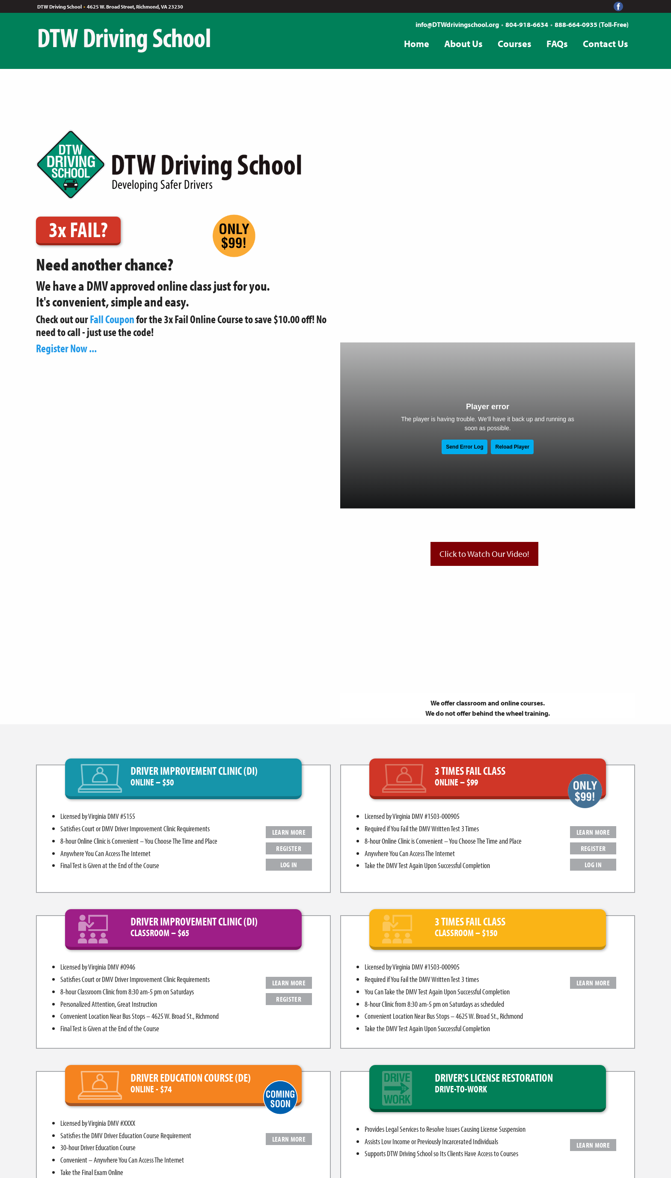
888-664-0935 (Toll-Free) (592, 24)
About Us (463, 44)
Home (416, 44)
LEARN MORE (289, 831)
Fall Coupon (112, 319)
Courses (514, 44)
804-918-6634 (526, 24)
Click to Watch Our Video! (484, 553)
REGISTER (288, 848)
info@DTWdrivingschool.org (457, 24)
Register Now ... (66, 348)
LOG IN (288, 864)
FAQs (557, 44)
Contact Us (605, 44)
